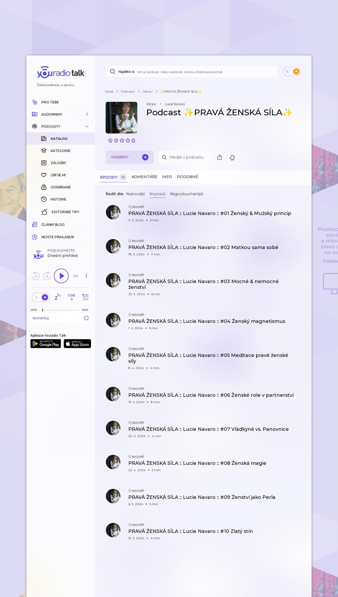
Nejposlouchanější (186, 194)
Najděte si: (127, 72)
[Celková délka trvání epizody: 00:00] (86, 223)
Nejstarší (157, 194)
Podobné (187, 176)
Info (167, 176)
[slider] (42, 224)
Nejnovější (135, 194)
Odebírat (129, 157)
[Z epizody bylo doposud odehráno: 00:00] (35, 223)
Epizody (113, 177)
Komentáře (144, 176)
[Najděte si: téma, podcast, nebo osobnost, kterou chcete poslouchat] (191, 71)
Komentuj (61, 232)
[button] (60, 114)
